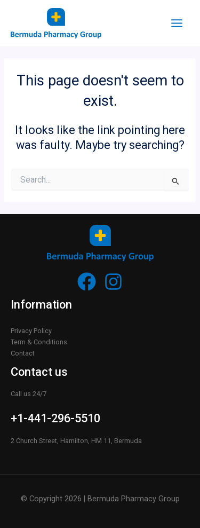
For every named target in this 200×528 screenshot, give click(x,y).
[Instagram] (113, 281)
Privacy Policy (31, 331)
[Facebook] (86, 281)
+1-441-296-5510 (55, 418)
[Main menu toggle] (176, 23)
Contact (23, 353)
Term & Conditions (39, 342)
